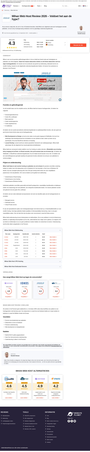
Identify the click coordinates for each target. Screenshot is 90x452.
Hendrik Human (81, 33)
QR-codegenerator (30, 419)
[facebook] (69, 422)
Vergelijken (8, 297)
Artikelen (49, 443)
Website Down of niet (31, 427)
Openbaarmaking (51, 427)
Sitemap (49, 430)
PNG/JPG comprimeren (31, 416)
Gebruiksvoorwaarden (53, 438)
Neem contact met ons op (54, 422)
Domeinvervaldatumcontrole (33, 424)
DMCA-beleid (50, 440)
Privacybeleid (50, 435)
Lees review (8, 399)
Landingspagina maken (9, 422)
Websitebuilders (7, 416)
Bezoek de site (78, 45)
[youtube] (74, 422)
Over (48, 416)
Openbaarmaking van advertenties (13, 2)
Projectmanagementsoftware (11, 424)
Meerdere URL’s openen (31, 430)
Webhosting (6, 419)
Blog (48, 419)
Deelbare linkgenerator (31, 422)
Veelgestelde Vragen (52, 424)
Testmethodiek (51, 432)
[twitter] (72, 422)
